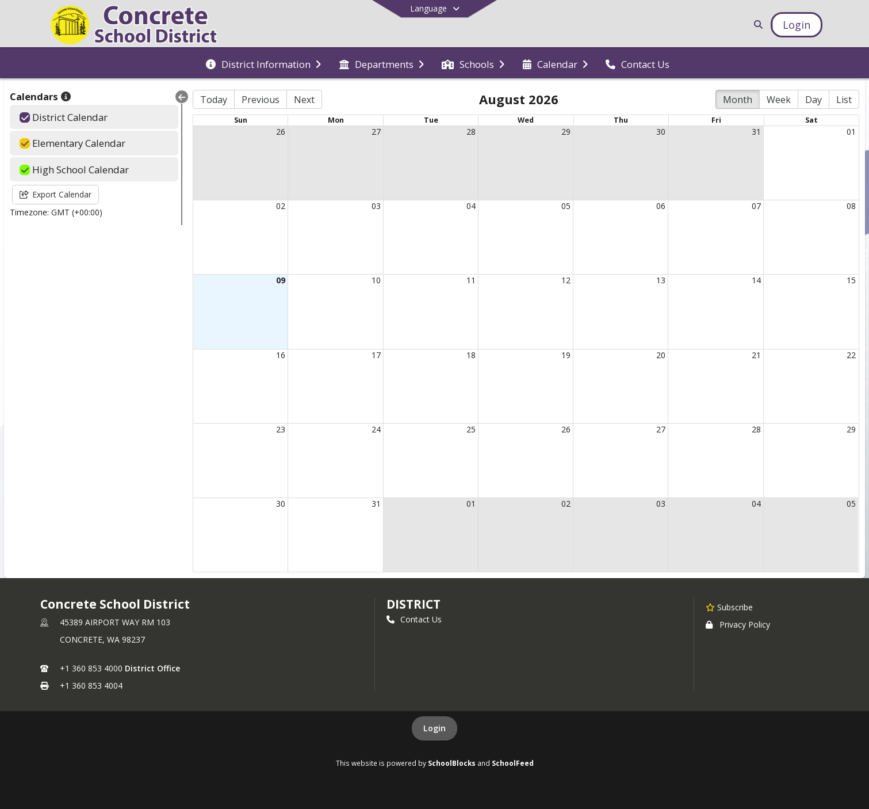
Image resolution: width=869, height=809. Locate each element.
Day (813, 99)
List (844, 99)
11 (471, 280)
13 (660, 280)
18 (471, 355)
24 (376, 429)
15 (851, 280)
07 (756, 205)
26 (280, 131)
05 (566, 205)
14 (756, 280)
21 (756, 355)
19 (566, 355)
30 (660, 131)
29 (566, 131)
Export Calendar (55, 194)
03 (376, 205)
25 (471, 429)
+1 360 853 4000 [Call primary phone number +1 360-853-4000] (91, 668)
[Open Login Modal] (796, 24)
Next (304, 99)
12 (566, 280)
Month (737, 99)
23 (280, 429)
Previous (261, 99)
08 (851, 205)
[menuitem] (263, 63)
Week (779, 99)
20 (660, 355)
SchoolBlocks (452, 763)
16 (280, 355)
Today (213, 99)
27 (376, 131)
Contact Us (414, 619)
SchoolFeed (513, 763)
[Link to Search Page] (756, 24)
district (413, 604)
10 (376, 280)
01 (851, 131)
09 (280, 280)
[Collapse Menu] (182, 97)
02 (280, 205)
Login (434, 728)
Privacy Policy (738, 624)
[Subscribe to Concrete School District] (729, 607)
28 (471, 131)
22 (851, 355)
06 (660, 205)
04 (471, 205)
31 (756, 131)
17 (376, 355)
